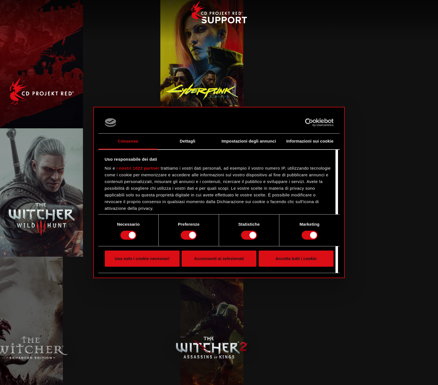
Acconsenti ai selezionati (219, 258)
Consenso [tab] (128, 141)
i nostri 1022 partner (138, 168)
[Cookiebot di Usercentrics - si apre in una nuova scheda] (309, 122)
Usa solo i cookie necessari (142, 258)
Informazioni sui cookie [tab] (310, 141)
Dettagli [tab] (188, 141)
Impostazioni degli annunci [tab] (249, 141)
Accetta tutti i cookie (295, 258)
